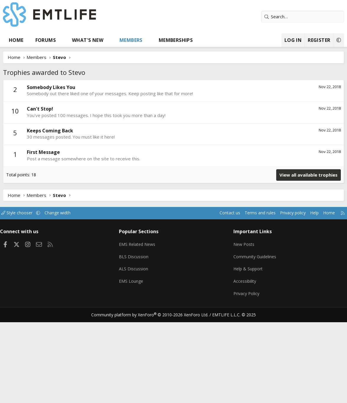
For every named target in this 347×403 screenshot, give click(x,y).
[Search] (302, 16)
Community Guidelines (254, 253)
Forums (45, 40)
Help (308, 213)
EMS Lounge (132, 276)
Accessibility (244, 276)
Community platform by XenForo (154, 307)
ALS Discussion (135, 265)
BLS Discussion (135, 253)
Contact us (218, 213)
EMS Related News (139, 242)
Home (16, 40)
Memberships (176, 40)
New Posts (243, 242)
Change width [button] (65, 213)
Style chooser (23, 213)
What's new (87, 40)
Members (131, 40)
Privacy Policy (246, 288)
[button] (61, 40)
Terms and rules (250, 213)
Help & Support (247, 265)
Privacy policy (285, 213)
